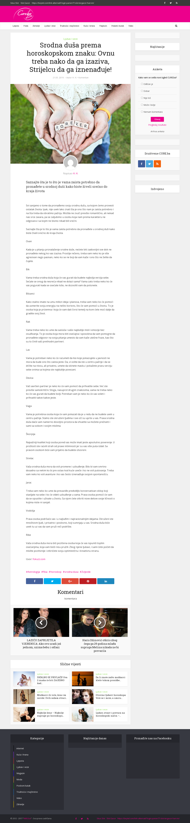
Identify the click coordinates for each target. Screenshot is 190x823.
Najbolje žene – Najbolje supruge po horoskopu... (50, 714)
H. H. (74, 77)
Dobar (147, 91)
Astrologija (34, 571)
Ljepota (16, 26)
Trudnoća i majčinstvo (69, 26)
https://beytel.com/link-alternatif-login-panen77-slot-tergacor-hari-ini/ (63, 3)
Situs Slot (14, 3)
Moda (25, 26)
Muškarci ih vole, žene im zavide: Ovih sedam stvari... (52, 696)
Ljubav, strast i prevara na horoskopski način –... (110, 714)
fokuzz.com (39, 559)
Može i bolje (149, 104)
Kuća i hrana (89, 26)
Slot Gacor (25, 3)
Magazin (103, 26)
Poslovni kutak (117, 26)
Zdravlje (36, 26)
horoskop (55, 571)
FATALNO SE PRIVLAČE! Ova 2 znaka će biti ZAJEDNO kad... (52, 680)
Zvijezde (86, 571)
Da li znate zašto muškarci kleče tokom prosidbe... (110, 679)
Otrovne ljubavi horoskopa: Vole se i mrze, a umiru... (111, 696)
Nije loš (147, 98)
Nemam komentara (153, 111)
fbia (45, 571)
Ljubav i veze (50, 26)
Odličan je (148, 84)
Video (130, 26)
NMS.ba (27, 818)
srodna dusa (71, 571)
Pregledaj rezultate (157, 124)
